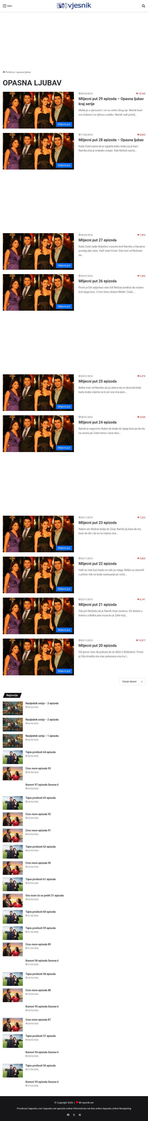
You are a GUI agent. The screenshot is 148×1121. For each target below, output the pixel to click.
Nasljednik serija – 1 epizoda (42, 735)
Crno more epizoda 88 (38, 990)
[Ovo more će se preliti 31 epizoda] (13, 900)
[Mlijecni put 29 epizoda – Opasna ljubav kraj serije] (38, 110)
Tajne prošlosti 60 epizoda (41, 911)
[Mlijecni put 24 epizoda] (38, 433)
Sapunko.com (35, 1108)
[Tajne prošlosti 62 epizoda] (13, 852)
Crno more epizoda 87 (38, 1019)
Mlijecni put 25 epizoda (98, 381)
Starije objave (132, 681)
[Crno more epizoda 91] (13, 835)
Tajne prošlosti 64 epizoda (41, 752)
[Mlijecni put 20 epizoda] (38, 657)
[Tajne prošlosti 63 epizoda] (13, 803)
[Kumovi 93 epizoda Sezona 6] (13, 1085)
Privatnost (22, 1108)
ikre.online (96, 1108)
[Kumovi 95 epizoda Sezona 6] (13, 1010)
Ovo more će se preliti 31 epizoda (45, 895)
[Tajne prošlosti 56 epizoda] (13, 1070)
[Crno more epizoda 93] (13, 773)
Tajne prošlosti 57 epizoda (41, 1036)
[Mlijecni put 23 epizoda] (38, 534)
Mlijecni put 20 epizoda (98, 645)
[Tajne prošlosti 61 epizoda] (13, 884)
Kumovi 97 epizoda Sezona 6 (42, 784)
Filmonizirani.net (82, 1108)
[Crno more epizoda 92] (13, 819)
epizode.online (64, 1108)
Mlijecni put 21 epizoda (98, 604)
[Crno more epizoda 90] (13, 868)
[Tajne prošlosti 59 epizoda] (13, 933)
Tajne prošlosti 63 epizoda (41, 797)
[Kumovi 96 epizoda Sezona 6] (13, 964)
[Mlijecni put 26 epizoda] (38, 292)
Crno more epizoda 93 (38, 768)
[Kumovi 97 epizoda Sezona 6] (13, 788)
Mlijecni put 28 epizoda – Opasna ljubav (111, 140)
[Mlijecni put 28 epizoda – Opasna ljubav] (38, 151)
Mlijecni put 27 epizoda (98, 240)
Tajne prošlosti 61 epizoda (41, 879)
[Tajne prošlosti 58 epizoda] (13, 979)
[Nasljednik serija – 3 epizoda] (13, 708)
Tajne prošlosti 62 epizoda (41, 846)
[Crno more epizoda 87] (13, 1025)
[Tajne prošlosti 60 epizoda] (13, 917)
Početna (8, 72)
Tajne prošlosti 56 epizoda (41, 1065)
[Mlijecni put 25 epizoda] (38, 392)
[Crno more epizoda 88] (13, 995)
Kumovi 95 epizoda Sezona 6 (42, 1006)
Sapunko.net (49, 1108)
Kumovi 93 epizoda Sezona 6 (42, 1081)
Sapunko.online (110, 1108)
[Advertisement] (74, 41)
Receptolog (125, 1108)
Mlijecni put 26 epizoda (98, 281)
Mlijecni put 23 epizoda (98, 522)
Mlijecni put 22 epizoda (98, 563)
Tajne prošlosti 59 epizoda (41, 928)
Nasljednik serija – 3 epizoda (42, 703)
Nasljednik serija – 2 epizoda (42, 719)
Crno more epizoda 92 (38, 814)
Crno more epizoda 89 (38, 944)
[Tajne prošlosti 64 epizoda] (13, 757)
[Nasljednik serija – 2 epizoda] (13, 724)
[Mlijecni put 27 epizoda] (38, 251)
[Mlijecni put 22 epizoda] (38, 575)
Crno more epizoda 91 (38, 830)
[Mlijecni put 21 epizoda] (38, 616)
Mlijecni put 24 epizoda (98, 422)
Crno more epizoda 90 (38, 863)
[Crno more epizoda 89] (13, 949)
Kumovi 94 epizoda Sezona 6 (42, 1052)
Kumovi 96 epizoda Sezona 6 (42, 960)
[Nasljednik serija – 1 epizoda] (13, 741)
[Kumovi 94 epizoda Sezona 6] (13, 1055)
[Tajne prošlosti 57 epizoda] (13, 1041)
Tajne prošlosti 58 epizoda (41, 974)
